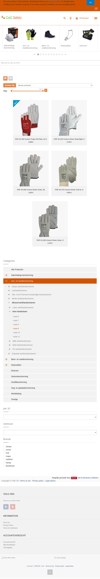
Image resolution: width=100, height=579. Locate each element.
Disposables (12, 365)
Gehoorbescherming (19, 376)
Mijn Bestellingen (9, 545)
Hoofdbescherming (19, 382)
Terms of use (25, 481)
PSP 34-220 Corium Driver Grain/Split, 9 (69, 139)
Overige (14, 399)
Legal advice (50, 481)
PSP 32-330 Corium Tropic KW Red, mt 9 (31, 139)
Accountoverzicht (9, 542)
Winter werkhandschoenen (19, 299)
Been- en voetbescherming (18, 359)
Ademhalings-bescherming (18, 275)
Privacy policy (38, 481)
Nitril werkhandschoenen (19, 345)
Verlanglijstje (7, 547)
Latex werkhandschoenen (20, 308)
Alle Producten (17, 269)
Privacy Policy (8, 525)
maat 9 (16, 328)
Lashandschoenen (16, 290)
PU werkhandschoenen (19, 349)
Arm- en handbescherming (18, 281)
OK (90, 3)
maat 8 (16, 324)
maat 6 (16, 316)
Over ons (6, 522)
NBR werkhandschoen (18, 341)
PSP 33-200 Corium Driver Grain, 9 (50, 240)
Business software (90, 478)
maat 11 (16, 337)
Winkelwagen (82, 18)
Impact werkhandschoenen (19, 287)
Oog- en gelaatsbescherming (23, 388)
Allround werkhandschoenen (20, 303)
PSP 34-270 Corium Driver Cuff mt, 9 (69, 190)
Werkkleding (16, 394)
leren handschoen (16, 311)
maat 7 (16, 320)
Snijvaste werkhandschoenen (20, 354)
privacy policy (54, 1)
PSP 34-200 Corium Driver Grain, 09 (31, 190)
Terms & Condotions (10, 528)
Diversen (14, 371)
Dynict (74, 478)
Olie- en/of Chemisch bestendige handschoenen (28, 295)
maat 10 (16, 332)
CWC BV (37, 560)
